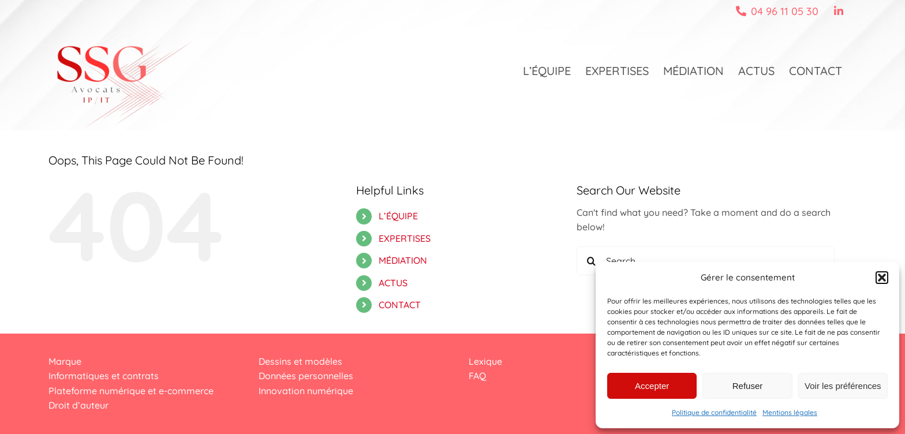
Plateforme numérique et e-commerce (131, 390)
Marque (64, 361)
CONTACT (400, 304)
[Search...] (706, 260)
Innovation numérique (306, 390)
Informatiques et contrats (103, 375)
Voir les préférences (843, 386)
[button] (882, 277)
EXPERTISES (405, 238)
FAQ (477, 375)
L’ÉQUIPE (398, 216)
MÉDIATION (403, 260)
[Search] (591, 260)
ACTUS (393, 283)
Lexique (485, 361)
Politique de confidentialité (714, 412)
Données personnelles (306, 375)
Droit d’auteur (78, 405)
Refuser (747, 386)
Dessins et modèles (300, 361)
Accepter (652, 386)
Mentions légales (789, 412)
